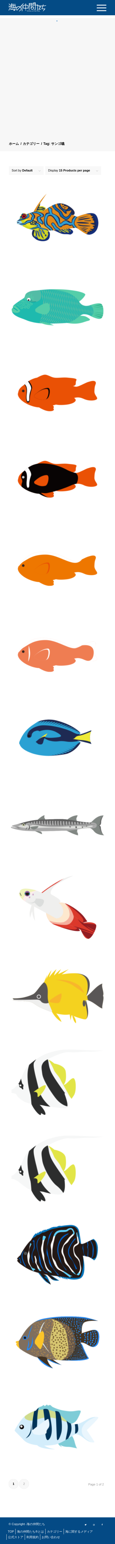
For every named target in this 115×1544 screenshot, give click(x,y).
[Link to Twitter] (85, 1524)
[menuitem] (98, 7)
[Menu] (98, 7)
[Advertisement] (57, 82)
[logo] (36, 7)
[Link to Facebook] (102, 1524)
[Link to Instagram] (94, 1524)
